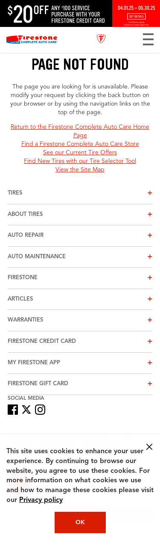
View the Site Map (80, 170)
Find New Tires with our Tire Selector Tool (80, 161)
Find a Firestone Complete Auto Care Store (80, 144)
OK (80, 522)
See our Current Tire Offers (80, 153)
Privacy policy (41, 500)
